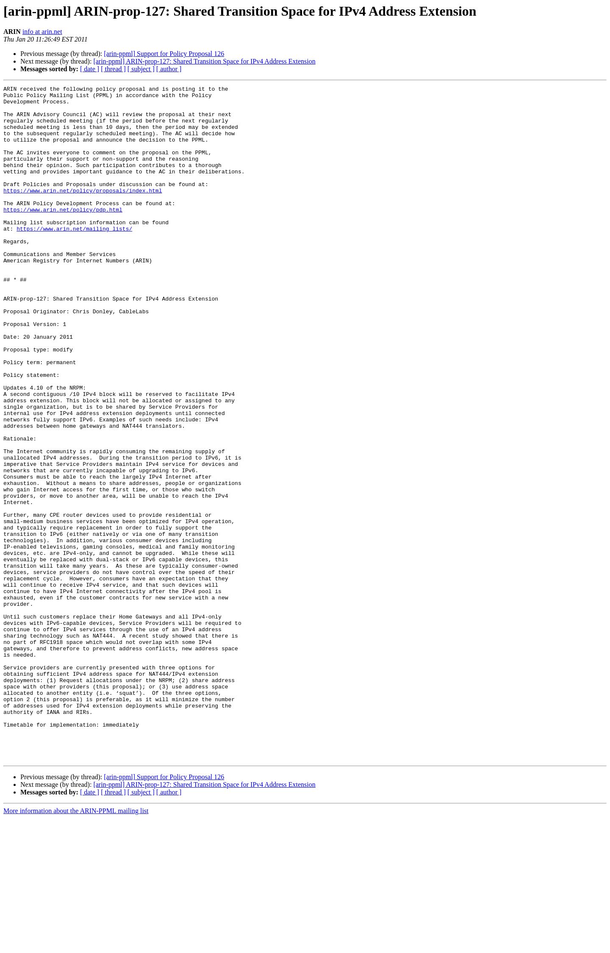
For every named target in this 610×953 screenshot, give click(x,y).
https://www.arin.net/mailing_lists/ (74, 258)
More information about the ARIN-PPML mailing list (76, 945)
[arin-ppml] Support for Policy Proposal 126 (164, 53)
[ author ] (169, 68)
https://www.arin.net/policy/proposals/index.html (82, 212)
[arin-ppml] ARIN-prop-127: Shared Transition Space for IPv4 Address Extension (204, 61)
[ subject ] (141, 68)
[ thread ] (113, 68)
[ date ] (89, 68)
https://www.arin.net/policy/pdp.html (62, 235)
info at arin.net (42, 31)
